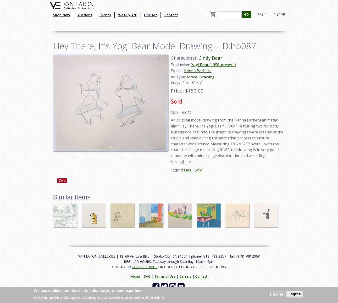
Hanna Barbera (197, 70)
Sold (198, 170)
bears (186, 170)
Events (105, 15)
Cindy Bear (210, 58)
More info (155, 297)
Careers (185, 276)
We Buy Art (127, 15)
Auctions (85, 15)
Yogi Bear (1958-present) (213, 64)
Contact (171, 15)
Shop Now (61, 15)
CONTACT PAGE (144, 266)
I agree (294, 294)
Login (262, 13)
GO (246, 14)
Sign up (279, 13)
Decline (276, 294)
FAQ (147, 276)
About (135, 276)
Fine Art (150, 15)
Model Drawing (201, 77)
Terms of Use (165, 276)
